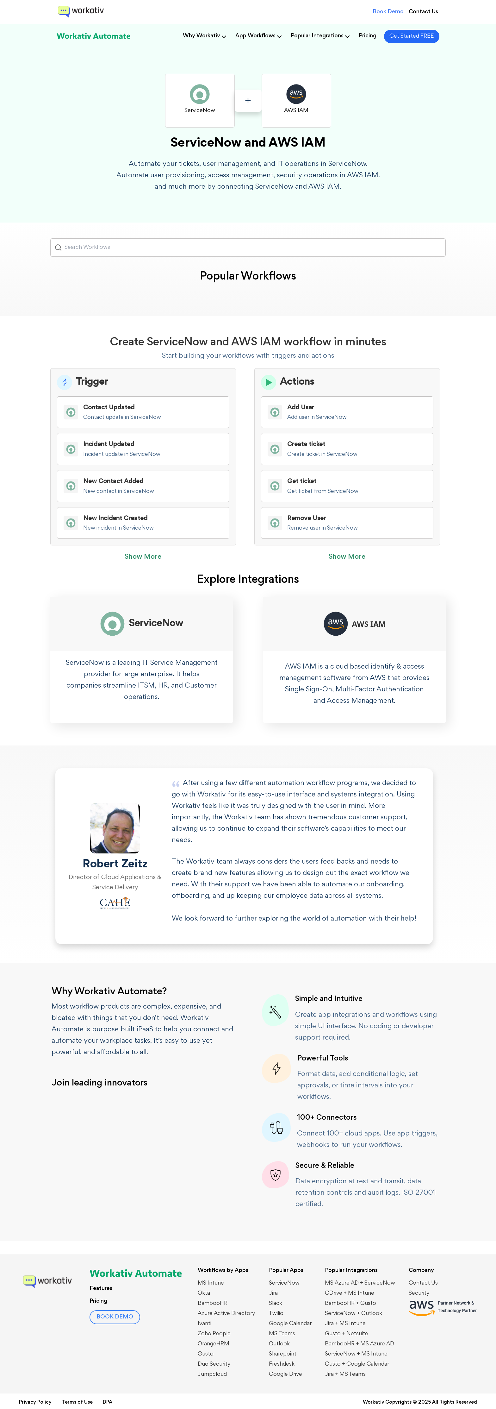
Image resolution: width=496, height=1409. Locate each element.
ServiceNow (284, 1283)
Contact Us (423, 12)
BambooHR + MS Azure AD (359, 1344)
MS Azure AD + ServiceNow (360, 1283)
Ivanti (204, 1323)
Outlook (279, 1344)
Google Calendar (290, 1323)
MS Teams (282, 1334)
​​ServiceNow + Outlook (353, 1313)
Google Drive (285, 1374)
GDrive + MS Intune (349, 1293)
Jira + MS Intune (345, 1323)
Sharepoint (282, 1354)
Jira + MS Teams (345, 1374)
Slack (275, 1303)
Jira (273, 1293)
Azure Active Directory (226, 1313)
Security (419, 1293)
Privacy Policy (35, 1402)
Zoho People (214, 1334)
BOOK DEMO (114, 1317)
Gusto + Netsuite (346, 1334)
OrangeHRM (213, 1344)
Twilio (276, 1313)
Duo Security (214, 1364)
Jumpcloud (212, 1374)
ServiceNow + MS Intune (356, 1354)
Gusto (206, 1354)
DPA (107, 1402)
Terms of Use (77, 1402)
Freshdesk (281, 1364)
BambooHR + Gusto (350, 1303)
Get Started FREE (411, 36)
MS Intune (211, 1283)
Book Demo (388, 12)
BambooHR (212, 1303)
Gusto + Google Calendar (357, 1364)
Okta (204, 1293)
